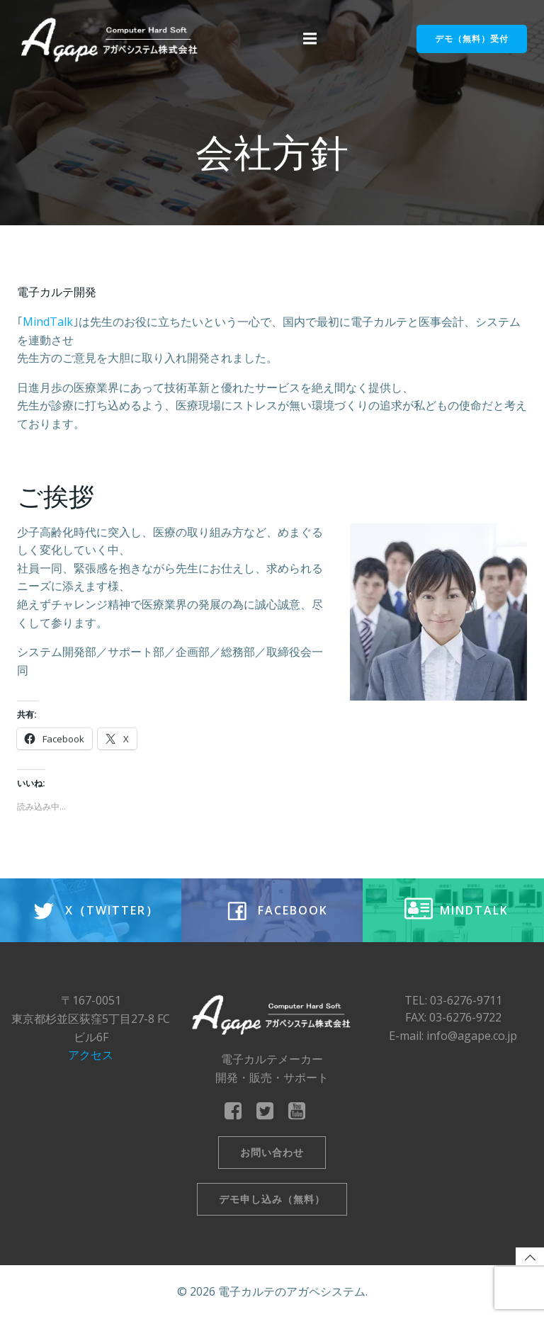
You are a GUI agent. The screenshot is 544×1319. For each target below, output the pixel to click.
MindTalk (48, 321)
